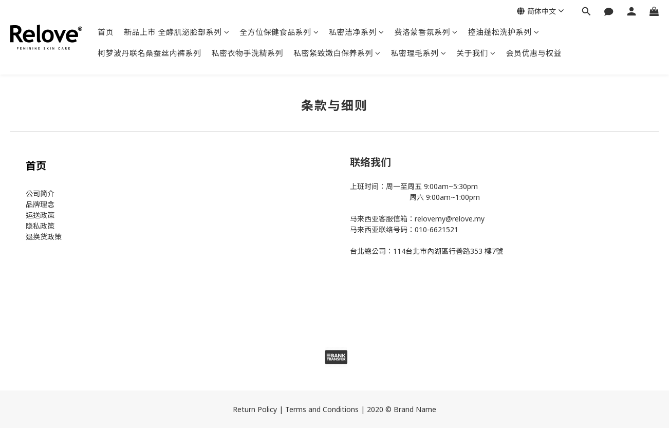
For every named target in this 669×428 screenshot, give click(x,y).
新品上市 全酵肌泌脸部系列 (176, 32)
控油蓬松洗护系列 (504, 32)
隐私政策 (40, 226)
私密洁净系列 (356, 32)
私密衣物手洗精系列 (248, 53)
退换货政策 (44, 236)
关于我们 (476, 53)
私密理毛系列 (419, 53)
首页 (106, 32)
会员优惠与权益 (534, 53)
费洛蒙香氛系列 (426, 32)
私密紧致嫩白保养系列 (337, 53)
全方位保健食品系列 (279, 32)
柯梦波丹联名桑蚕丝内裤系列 (149, 53)
